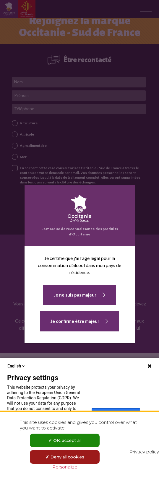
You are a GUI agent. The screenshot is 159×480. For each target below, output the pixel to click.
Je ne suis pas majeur (75, 294)
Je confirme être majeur (75, 321)
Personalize (64, 467)
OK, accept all (64, 440)
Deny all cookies (65, 457)
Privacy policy (144, 452)
